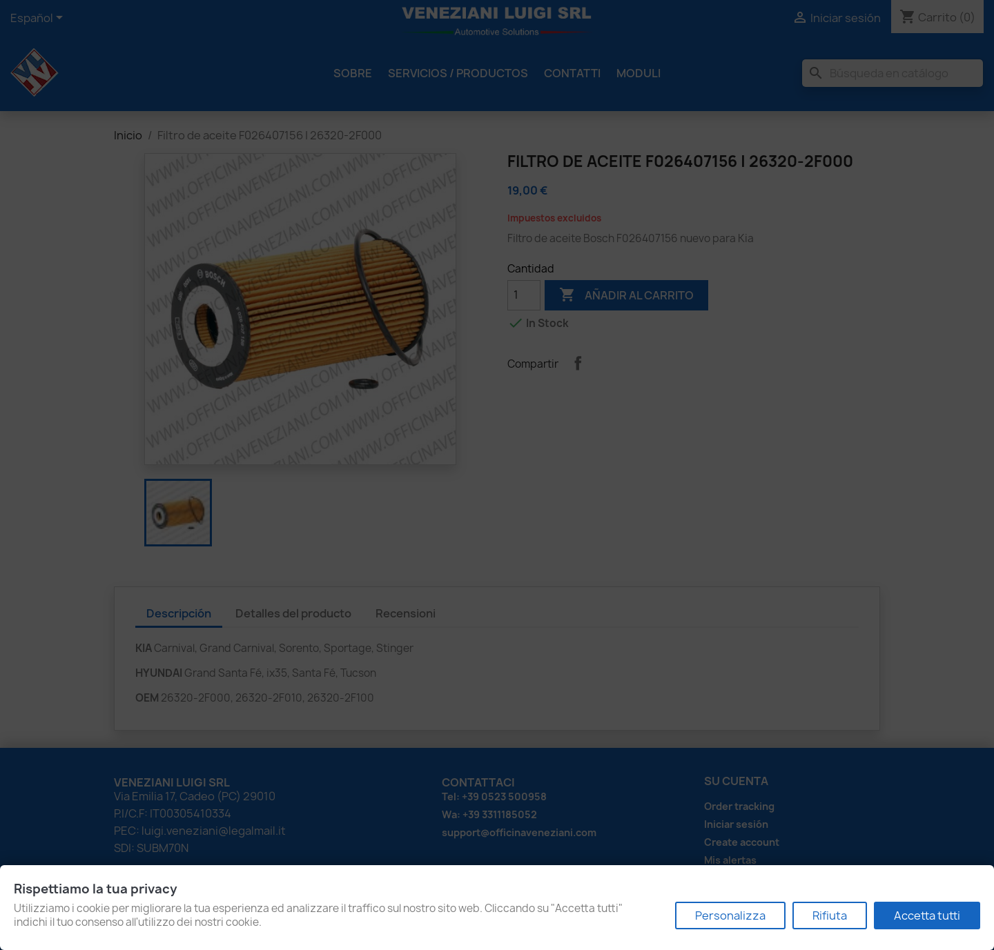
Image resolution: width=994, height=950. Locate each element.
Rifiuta (829, 915)
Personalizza (730, 915)
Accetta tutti (927, 915)
